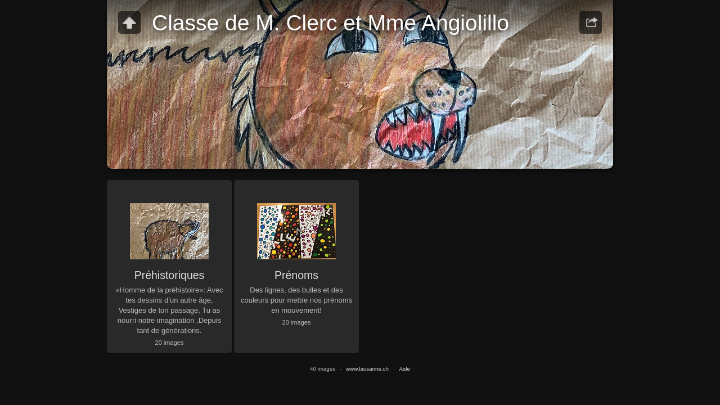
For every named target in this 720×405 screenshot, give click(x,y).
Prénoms (296, 275)
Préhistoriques (169, 275)
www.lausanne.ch (367, 369)
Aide (404, 369)
